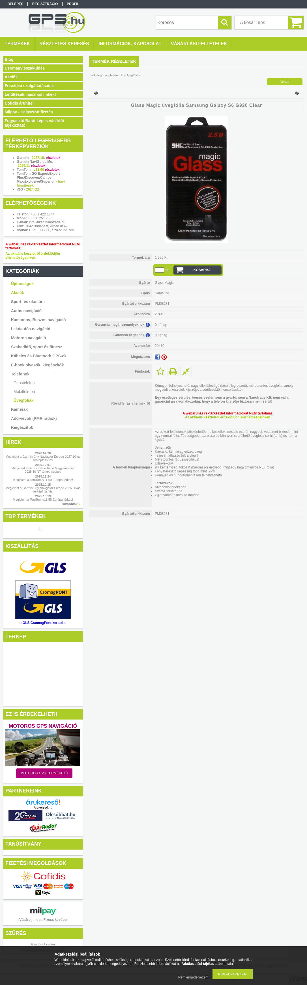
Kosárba (202, 270)
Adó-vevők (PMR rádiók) (34, 418)
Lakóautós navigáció (30, 329)
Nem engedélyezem (193, 977)
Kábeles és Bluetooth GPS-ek (38, 356)
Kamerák (19, 409)
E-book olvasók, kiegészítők (37, 365)
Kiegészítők (22, 427)
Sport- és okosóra (28, 301)
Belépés (15, 4)
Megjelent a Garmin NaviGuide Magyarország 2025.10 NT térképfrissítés (42, 469)
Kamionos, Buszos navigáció (38, 319)
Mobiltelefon (24, 391)
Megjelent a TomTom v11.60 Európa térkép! (43, 479)
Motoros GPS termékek (44, 772)
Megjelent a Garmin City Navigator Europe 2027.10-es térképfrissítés (43, 458)
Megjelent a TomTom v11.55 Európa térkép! (43, 499)
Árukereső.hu (43, 807)
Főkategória (99, 75)
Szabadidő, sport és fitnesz (36, 347)
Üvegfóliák (24, 400)
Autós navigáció (26, 310)
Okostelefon (24, 383)
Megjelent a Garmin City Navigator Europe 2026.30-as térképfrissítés (43, 489)
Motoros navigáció (28, 338)
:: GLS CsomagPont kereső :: (43, 623)
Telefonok (20, 374)
